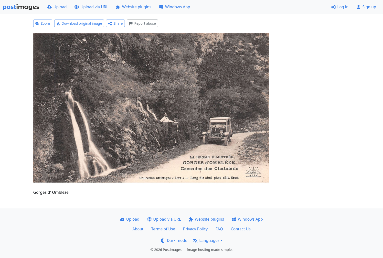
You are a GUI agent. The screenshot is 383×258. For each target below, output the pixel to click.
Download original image (79, 23)
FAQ (219, 229)
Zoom (42, 23)
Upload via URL (91, 7)
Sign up (366, 7)
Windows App (174, 7)
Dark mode (174, 240)
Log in (340, 7)
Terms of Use (163, 229)
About (137, 229)
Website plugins (133, 7)
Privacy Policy (195, 229)
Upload (57, 7)
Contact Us (241, 229)
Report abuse (142, 23)
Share (115, 23)
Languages (206, 240)
